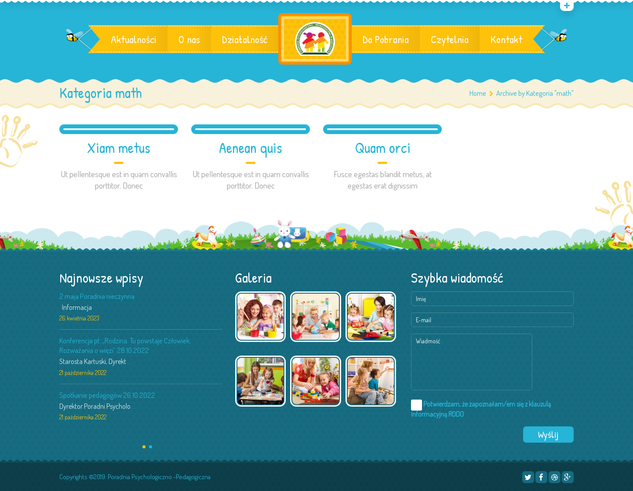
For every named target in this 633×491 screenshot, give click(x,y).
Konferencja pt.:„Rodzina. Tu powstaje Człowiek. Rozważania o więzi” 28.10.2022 (125, 345)
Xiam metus (118, 148)
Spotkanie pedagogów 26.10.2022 (107, 395)
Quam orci (383, 148)
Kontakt (506, 39)
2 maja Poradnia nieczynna (97, 296)
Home (477, 93)
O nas (189, 39)
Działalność (244, 39)
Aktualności (133, 39)
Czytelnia (450, 39)
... (129, 361)
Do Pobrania (386, 39)
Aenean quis (250, 148)
